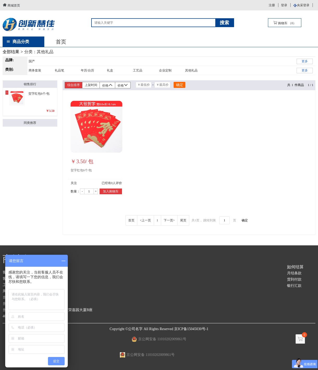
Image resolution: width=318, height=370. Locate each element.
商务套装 (35, 70)
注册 (272, 5)
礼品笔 (59, 70)
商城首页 (11, 5)
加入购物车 (111, 191)
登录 (284, 5)
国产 (32, 61)
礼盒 (110, 70)
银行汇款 (294, 286)
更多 (305, 61)
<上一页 (145, 220)
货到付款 (294, 279)
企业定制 (165, 70)
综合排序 (73, 85)
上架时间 (91, 85)
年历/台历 (87, 70)
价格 (107, 85)
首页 (61, 42)
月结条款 (294, 273)
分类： (38, 52)
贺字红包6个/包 (81, 170)
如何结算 (295, 267)
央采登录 (303, 5)
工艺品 (137, 70)
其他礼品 (191, 70)
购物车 (284, 23)
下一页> (169, 220)
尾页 (183, 220)
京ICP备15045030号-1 (191, 329)
